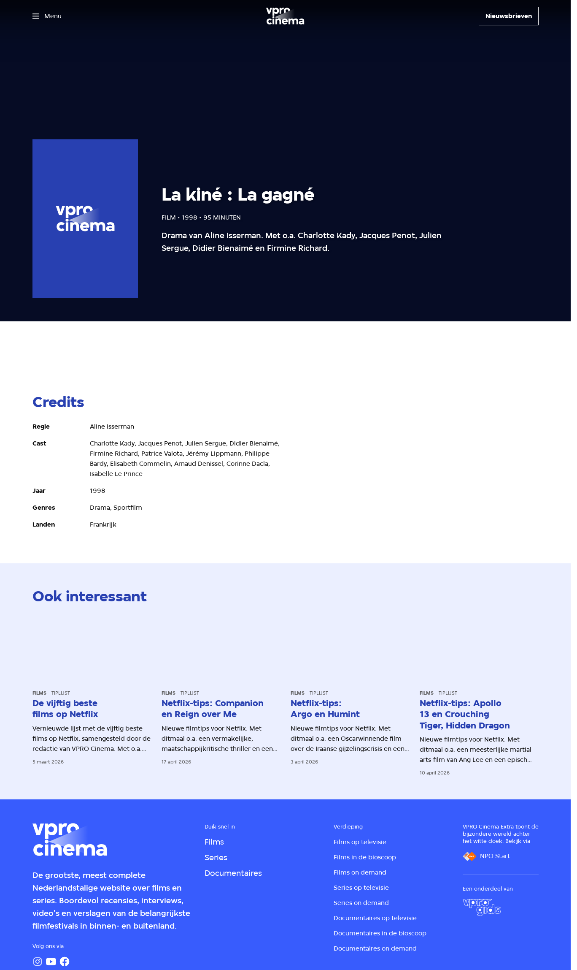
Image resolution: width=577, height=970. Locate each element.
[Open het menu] (47, 16)
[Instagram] (37, 961)
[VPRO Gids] (482, 907)
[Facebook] (64, 961)
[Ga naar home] (285, 16)
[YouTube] (51, 961)
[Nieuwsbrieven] (509, 16)
